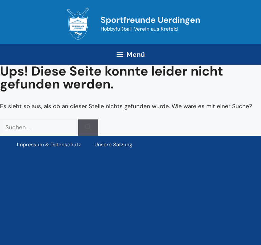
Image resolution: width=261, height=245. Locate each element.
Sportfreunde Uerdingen (150, 20)
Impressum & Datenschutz (49, 144)
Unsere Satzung (113, 144)
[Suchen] (88, 127)
